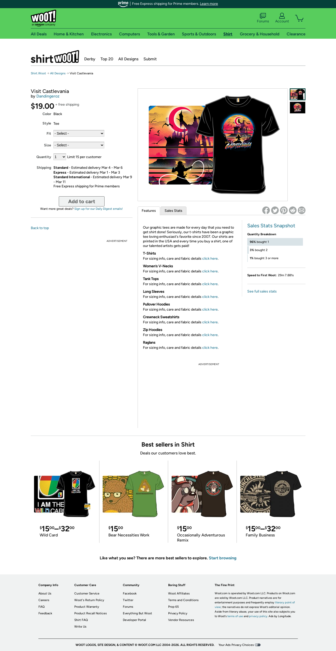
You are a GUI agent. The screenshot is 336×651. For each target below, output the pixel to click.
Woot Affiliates (179, 593)
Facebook (130, 593)
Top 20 (106, 59)
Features (149, 211)
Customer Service (86, 593)
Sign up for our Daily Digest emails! (98, 209)
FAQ (41, 606)
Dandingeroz (48, 96)
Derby (89, 59)
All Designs (128, 59)
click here (210, 258)
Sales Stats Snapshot (271, 226)
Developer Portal (134, 620)
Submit (150, 59)
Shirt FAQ (81, 620)
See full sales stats (262, 291)
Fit (49, 133)
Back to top (40, 228)
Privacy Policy (177, 613)
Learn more (209, 4)
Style (46, 123)
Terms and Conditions (183, 600)
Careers (43, 600)
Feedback (45, 613)
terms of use (235, 616)
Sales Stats (173, 211)
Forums (263, 18)
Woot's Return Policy (89, 600)
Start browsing (223, 558)
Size (47, 145)
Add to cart (81, 201)
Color (46, 114)
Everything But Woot (137, 613)
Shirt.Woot (55, 56)
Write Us (80, 626)
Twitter (128, 600)
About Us (44, 593)
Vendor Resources (181, 620)
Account (282, 18)
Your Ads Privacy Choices (236, 645)
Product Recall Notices (90, 613)
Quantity (43, 157)
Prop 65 (173, 606)
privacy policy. (258, 616)
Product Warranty (86, 606)
